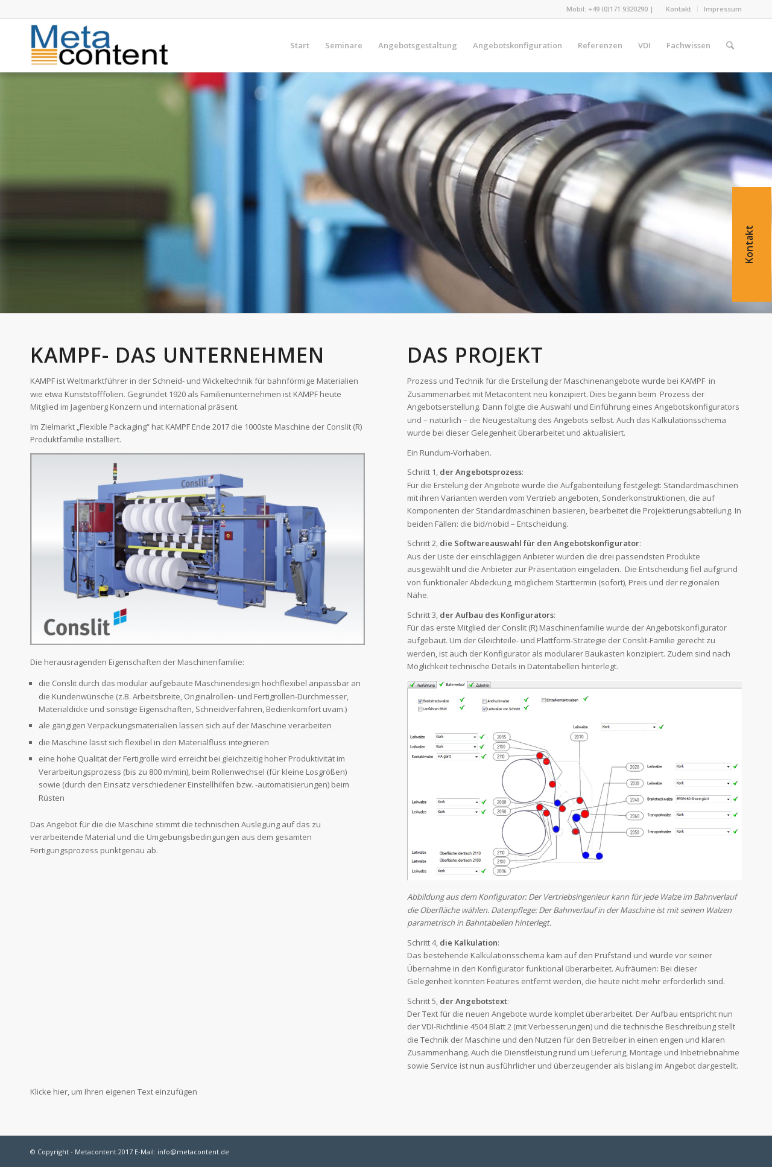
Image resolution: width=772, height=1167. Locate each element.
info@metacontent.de (193, 1151)
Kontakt (678, 8)
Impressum (723, 8)
